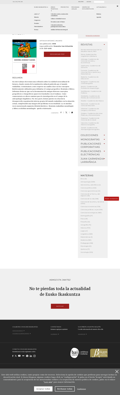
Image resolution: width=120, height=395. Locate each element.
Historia (36, 17)
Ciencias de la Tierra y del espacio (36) (90, 194)
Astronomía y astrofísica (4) (91, 185)
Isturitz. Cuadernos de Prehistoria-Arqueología (90, 87)
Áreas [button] (54, 8)
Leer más (48, 382)
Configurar (81, 389)
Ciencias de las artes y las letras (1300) (92, 202)
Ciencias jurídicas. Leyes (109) (92, 209)
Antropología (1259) (88, 182)
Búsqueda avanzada (93, 35)
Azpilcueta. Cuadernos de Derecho (90, 66)
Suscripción (82, 334)
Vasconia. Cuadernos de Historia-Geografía (90, 123)
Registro (81, 1)
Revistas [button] (93, 44)
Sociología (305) (87, 252)
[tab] (93, 44)
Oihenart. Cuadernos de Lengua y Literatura (90, 109)
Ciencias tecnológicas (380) (91, 212)
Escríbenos (55, 334)
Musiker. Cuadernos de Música (92, 101)
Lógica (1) (84, 231)
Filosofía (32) (85, 222)
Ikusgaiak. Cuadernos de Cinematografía (90, 82)
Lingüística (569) (87, 234)
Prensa (36, 29)
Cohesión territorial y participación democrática (58, 25)
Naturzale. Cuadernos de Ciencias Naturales (90, 104)
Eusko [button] (41, 7)
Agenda (99, 17)
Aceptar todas (43, 389)
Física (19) (84, 219)
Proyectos (65, 7)
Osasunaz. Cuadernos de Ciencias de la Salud (90, 119)
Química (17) (85, 249)
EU (13, 1)
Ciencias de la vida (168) (90, 199)
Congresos (37, 20)
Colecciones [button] (93, 135)
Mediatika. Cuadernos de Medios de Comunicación (90, 97)
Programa (75, 8)
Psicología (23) (86, 246)
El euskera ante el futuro (58, 22)
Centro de (88, 8)
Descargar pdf (57, 54)
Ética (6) (84, 179)
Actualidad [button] (101, 7)
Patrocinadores (38, 26)
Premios (36, 23)
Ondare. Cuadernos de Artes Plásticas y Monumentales (91, 114)
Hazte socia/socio (111, 198)
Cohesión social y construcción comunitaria (59, 14)
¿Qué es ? (37, 14)
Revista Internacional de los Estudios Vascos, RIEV (91, 50)
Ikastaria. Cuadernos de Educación (90, 77)
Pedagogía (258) (87, 243)
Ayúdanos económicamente (21, 333)
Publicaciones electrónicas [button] (93, 153)
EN (21, 1)
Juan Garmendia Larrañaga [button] (93, 160)
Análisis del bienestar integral (59, 29)
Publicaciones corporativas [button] (93, 145)
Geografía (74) (86, 225)
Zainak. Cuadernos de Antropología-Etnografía (90, 128)
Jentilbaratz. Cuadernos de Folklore (91, 92)
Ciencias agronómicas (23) (90, 191)
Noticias (99, 14)
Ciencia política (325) (88, 188)
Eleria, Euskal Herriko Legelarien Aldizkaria (89, 55)
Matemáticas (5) (87, 237)
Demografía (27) (87, 215)
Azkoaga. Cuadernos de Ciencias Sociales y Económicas (90, 60)
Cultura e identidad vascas (58, 18)
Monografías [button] (93, 139)
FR (19, 1)
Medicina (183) (86, 240)
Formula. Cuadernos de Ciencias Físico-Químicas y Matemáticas (91, 72)
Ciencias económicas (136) (90, 206)
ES (16, 1)
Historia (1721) (86, 228)
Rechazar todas (64, 389)
